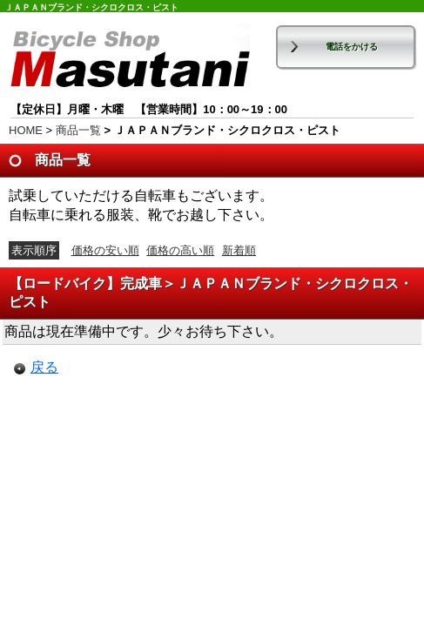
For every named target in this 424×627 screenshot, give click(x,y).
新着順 (239, 250)
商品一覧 (78, 130)
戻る (44, 367)
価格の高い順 (180, 250)
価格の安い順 (105, 250)
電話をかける (352, 46)
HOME (26, 130)
